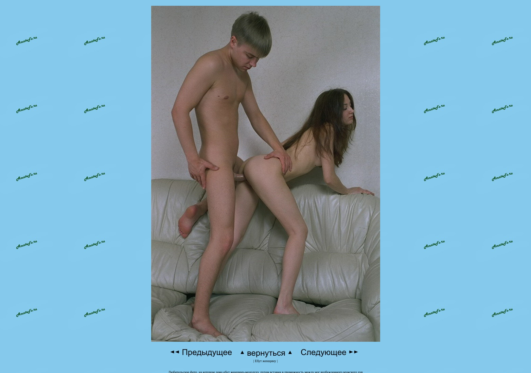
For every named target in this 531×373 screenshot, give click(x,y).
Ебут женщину (265, 357)
